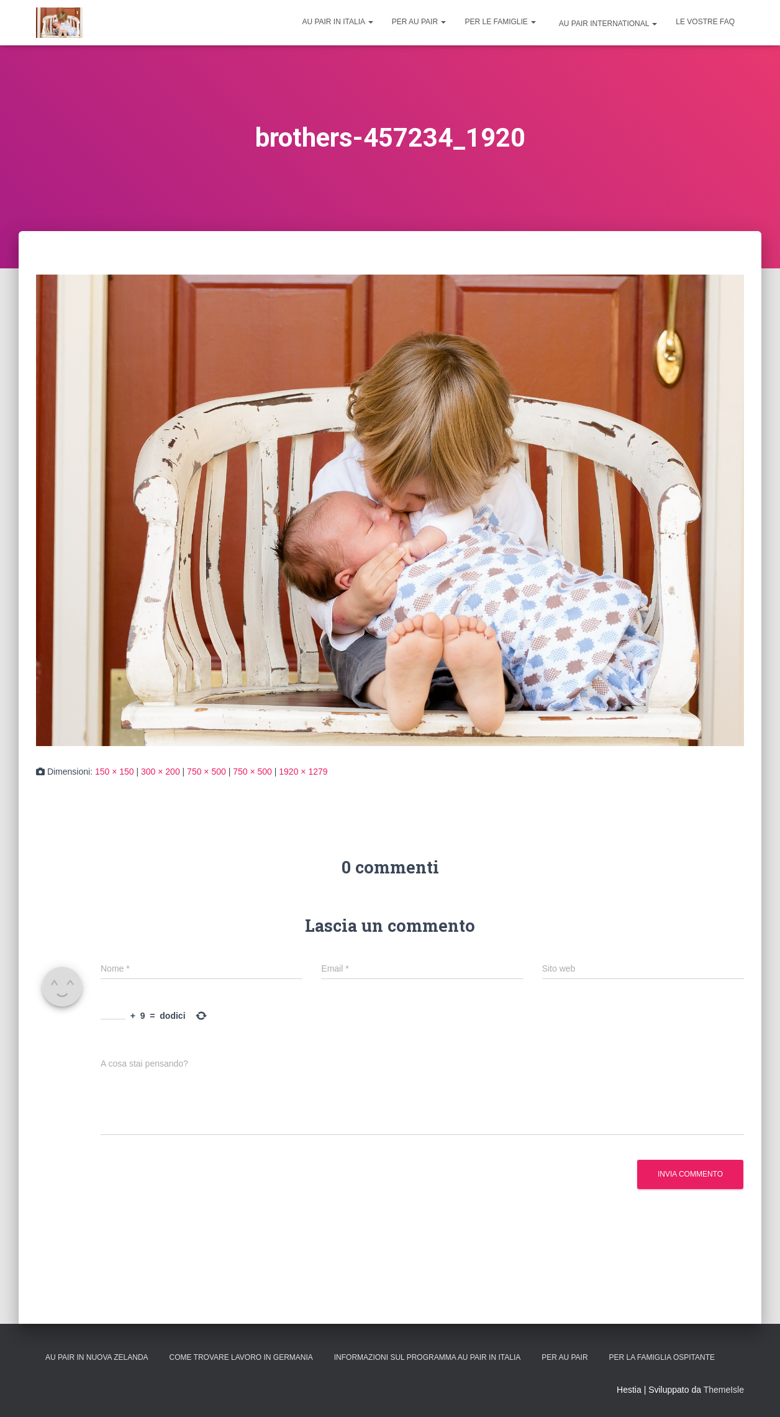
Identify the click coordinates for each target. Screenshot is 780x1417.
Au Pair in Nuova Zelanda (96, 1357)
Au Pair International (607, 23)
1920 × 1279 (303, 772)
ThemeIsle (724, 1390)
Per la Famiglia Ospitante (662, 1357)
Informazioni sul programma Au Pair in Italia (427, 1357)
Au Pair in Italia (337, 21)
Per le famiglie (500, 21)
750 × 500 (206, 772)
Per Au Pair (419, 21)
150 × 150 (114, 772)
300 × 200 (160, 772)
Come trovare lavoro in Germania (240, 1357)
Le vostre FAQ (705, 21)
